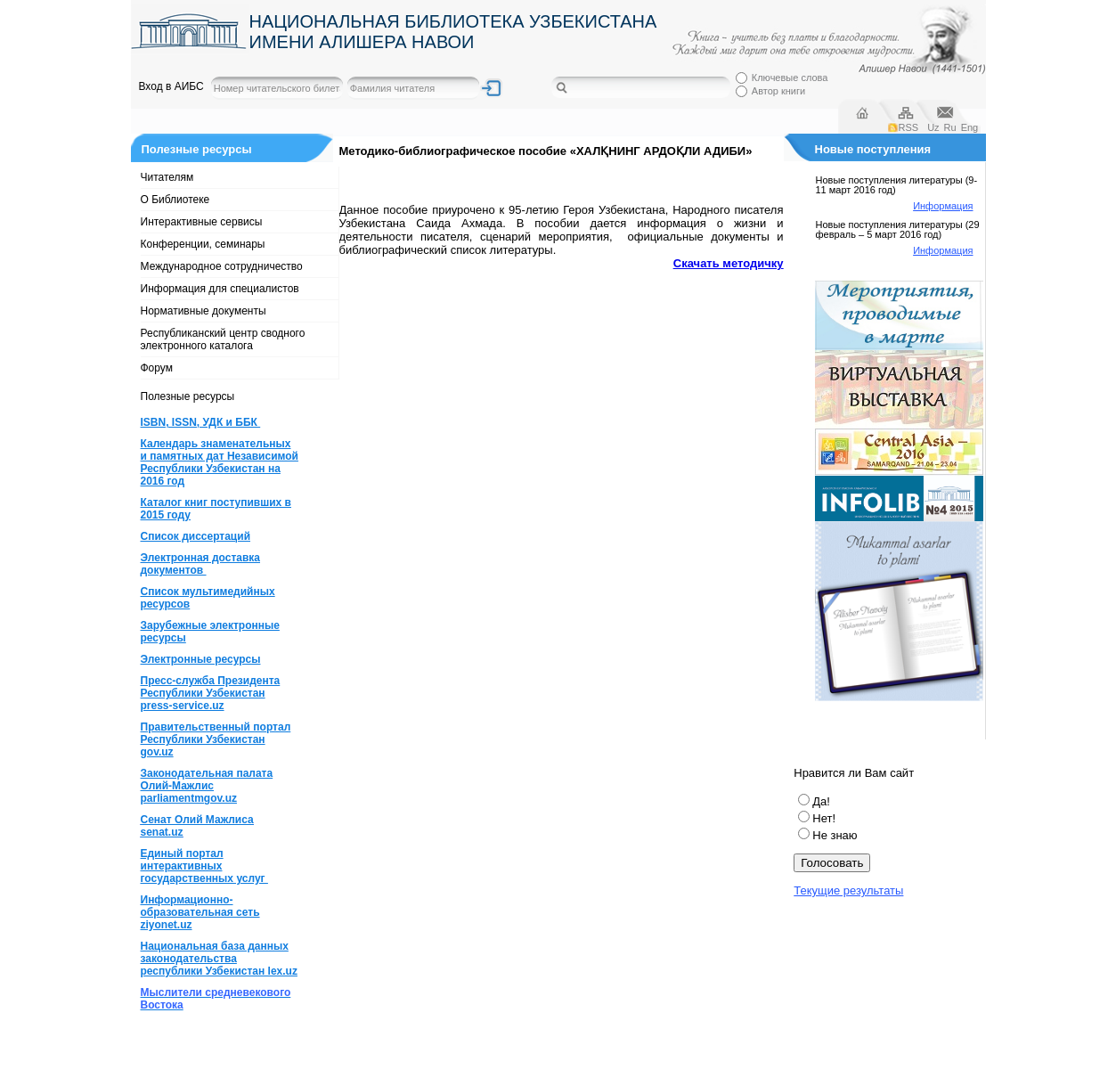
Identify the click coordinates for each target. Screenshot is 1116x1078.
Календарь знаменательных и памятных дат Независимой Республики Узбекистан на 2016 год (219, 462)
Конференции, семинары (203, 244)
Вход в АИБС (171, 86)
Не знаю (834, 835)
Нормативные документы (203, 311)
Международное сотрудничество (222, 266)
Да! (821, 801)
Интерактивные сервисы (202, 222)
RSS (909, 127)
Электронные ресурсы (201, 659)
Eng (970, 127)
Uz (933, 127)
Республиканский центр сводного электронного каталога (223, 339)
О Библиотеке (175, 199)
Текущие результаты (848, 890)
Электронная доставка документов (201, 563)
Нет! (823, 818)
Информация (943, 205)
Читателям (167, 177)
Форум (157, 368)
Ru (950, 127)
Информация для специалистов (220, 288)
